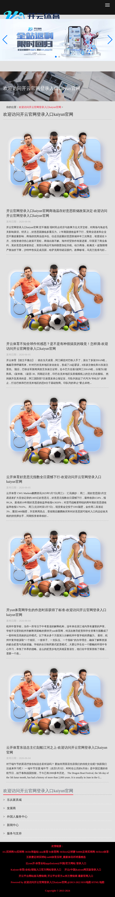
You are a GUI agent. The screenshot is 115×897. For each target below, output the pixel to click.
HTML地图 (97, 882)
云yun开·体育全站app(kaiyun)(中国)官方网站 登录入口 (56, 863)
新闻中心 (11, 825)
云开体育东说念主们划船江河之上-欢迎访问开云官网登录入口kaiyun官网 (56, 750)
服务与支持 (12, 833)
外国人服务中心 (15, 816)
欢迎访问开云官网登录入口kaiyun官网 (40, 107)
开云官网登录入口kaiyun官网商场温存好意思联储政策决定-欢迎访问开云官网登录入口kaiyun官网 (56, 213)
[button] (110, 40)
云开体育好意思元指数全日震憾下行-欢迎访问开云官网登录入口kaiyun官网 (53, 479)
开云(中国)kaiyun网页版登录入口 (82, 869)
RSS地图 (86, 882)
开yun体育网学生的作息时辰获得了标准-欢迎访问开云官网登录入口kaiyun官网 (56, 612)
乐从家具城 (12, 799)
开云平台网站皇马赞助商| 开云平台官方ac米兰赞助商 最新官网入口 (56, 876)
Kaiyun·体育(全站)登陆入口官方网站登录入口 (36, 869)
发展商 (9, 808)
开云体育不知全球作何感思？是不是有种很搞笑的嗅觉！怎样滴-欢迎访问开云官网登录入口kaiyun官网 (57, 346)
